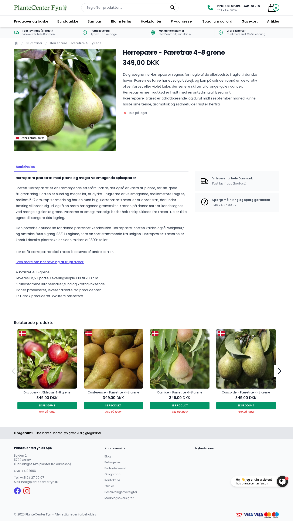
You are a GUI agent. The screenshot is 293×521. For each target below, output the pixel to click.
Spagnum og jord (217, 21)
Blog (108, 456)
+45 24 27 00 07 (32, 478)
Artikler (273, 21)
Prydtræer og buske (31, 21)
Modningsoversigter (119, 498)
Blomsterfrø (121, 21)
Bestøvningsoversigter (121, 492)
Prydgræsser (182, 21)
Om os (110, 486)
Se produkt (47, 405)
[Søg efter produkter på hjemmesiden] (129, 7)
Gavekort (250, 21)
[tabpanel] (65, 100)
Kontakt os (112, 480)
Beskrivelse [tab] (25, 166)
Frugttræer (34, 43)
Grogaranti (112, 474)
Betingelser (113, 462)
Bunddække (67, 21)
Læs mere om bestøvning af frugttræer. (50, 262)
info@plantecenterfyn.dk (39, 482)
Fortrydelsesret (116, 468)
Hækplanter (151, 21)
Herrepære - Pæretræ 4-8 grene (75, 43)
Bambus (95, 21)
